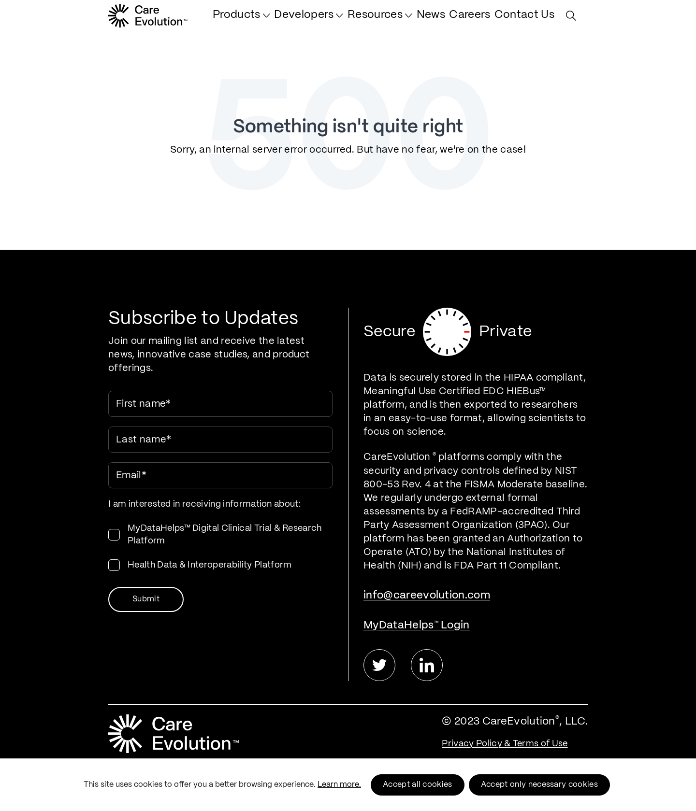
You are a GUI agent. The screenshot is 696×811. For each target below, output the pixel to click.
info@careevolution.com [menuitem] (426, 595)
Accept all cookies (417, 784)
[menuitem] (280, 20)
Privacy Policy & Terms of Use (504, 744)
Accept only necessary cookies (539, 784)
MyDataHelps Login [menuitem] (416, 625)
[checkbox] (220, 546)
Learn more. (339, 784)
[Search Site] (573, 20)
